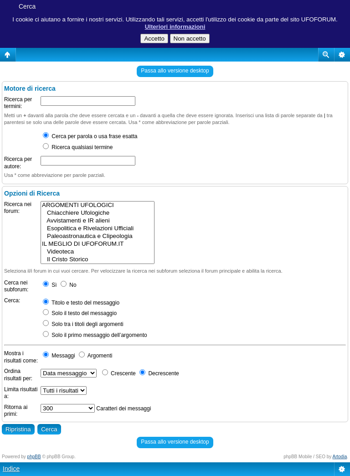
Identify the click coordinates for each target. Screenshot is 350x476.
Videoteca (97, 252)
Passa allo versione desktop (175, 70)
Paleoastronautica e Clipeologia (97, 236)
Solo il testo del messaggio (80, 313)
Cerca (27, 6)
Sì (50, 285)
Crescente (119, 373)
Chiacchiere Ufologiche (97, 213)
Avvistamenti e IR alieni (97, 221)
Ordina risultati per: (18, 375)
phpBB (34, 456)
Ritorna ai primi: (15, 411)
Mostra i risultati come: (21, 357)
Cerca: (12, 300)
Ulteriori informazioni (175, 26)
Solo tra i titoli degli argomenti (83, 324)
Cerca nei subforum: (16, 286)
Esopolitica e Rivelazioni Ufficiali (97, 229)
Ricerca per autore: (18, 163)
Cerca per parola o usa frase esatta (90, 136)
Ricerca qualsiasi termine (78, 147)
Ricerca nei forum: (17, 208)
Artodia (340, 456)
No (69, 285)
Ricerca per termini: (18, 103)
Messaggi (59, 355)
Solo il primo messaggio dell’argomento (95, 335)
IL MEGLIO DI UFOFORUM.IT (97, 244)
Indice (11, 468)
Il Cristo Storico (97, 260)
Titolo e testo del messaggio (81, 303)
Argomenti (95, 355)
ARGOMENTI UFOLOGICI (97, 205)
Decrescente (159, 373)
